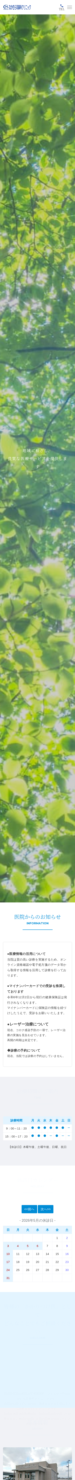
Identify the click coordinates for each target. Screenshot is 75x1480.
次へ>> (46, 1209)
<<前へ (29, 1209)
